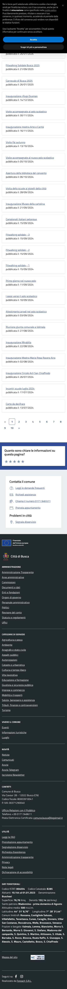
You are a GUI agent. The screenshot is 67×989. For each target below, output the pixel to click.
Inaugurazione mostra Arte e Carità (25, 127)
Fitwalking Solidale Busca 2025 (23, 65)
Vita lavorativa (10, 675)
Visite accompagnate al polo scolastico (26, 111)
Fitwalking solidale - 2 (18, 250)
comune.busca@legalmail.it (48, 818)
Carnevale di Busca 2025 (19, 81)
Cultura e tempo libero (14, 670)
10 (12, 428)
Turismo (6, 710)
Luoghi (5, 737)
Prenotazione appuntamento (17, 842)
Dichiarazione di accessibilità (17, 872)
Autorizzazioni (9, 660)
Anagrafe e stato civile (14, 650)
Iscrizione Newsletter (13, 775)
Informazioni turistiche (14, 732)
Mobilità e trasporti (12, 695)
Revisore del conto (12, 612)
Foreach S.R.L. (24, 981)
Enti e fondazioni (11, 592)
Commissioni (8, 582)
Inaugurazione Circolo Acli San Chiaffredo (28, 373)
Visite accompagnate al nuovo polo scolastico (30, 158)
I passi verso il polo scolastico (21, 296)
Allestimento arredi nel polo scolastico (26, 311)
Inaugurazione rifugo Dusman (22, 96)
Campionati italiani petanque (21, 219)
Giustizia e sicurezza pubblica (17, 685)
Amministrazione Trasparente (18, 572)
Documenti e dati (11, 587)
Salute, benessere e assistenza (18, 700)
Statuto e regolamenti (14, 617)
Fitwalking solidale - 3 (18, 234)
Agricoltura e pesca (12, 640)
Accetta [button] (33, 39)
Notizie (5, 755)
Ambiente (7, 645)
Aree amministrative (13, 577)
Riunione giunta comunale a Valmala (25, 327)
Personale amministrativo (16, 602)
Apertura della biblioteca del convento (26, 173)
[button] (62, 5)
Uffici (4, 622)
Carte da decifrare (15, 404)
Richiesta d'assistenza (13, 852)
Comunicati (8, 760)
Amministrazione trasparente (18, 857)
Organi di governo (11, 597)
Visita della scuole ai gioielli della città (26, 188)
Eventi (5, 727)
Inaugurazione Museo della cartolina (25, 204)
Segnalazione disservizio (15, 847)
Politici (5, 607)
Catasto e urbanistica (13, 665)
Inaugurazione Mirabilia (18, 342)
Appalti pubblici (10, 655)
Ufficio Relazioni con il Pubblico (18, 810)
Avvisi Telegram (10, 770)
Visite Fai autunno (15, 142)
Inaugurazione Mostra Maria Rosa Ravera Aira (30, 358)
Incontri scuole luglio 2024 (20, 388)
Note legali (7, 867)
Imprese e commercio (13, 690)
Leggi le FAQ (8, 837)
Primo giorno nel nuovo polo (21, 281)
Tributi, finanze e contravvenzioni (20, 705)
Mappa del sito (9, 957)
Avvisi (5, 765)
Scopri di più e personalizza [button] (34, 47)
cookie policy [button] (50, 10)
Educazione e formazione (15, 680)
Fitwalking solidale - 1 (18, 265)
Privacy (6, 862)
